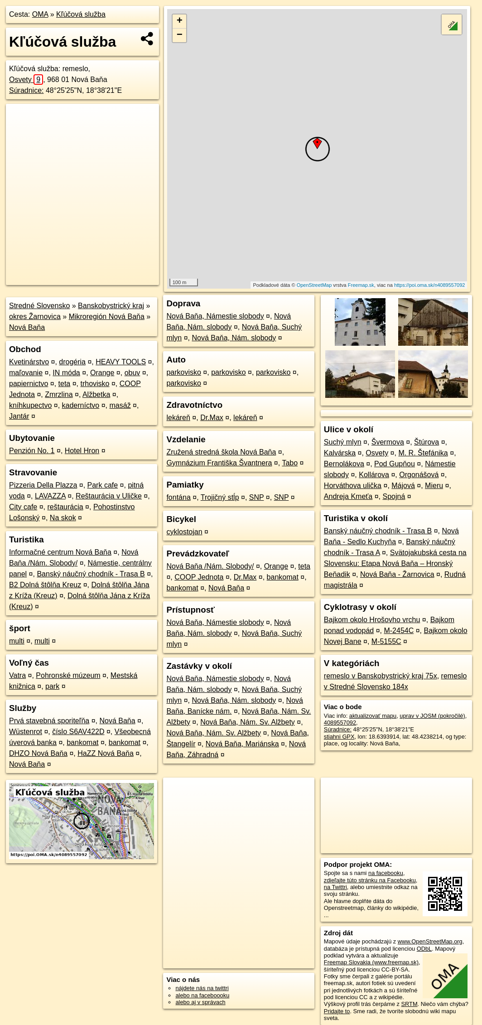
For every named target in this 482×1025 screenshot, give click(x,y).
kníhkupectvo (30, 405)
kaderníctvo (81, 405)
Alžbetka (96, 394)
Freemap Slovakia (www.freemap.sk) (371, 962)
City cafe (23, 507)
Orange (102, 373)
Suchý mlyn (343, 442)
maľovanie (26, 373)
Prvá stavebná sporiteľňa (49, 721)
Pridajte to (337, 1011)
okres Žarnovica (35, 316)
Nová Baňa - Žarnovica (397, 574)
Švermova (387, 442)
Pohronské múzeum (68, 675)
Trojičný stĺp (220, 497)
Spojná (393, 496)
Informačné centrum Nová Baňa (60, 552)
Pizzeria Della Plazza (43, 485)
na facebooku (385, 873)
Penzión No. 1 (32, 450)
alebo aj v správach (200, 1002)
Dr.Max (211, 417)
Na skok (63, 518)
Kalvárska (340, 453)
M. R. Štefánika (423, 453)
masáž (120, 405)
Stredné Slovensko (39, 305)
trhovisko (94, 383)
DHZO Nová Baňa (38, 753)
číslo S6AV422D (78, 731)
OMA (40, 14)
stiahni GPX (339, 736)
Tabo (290, 463)
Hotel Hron (82, 450)
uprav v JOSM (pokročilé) (432, 715)
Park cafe (102, 485)
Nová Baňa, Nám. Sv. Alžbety (247, 722)
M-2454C (399, 630)
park (52, 686)
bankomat (82, 742)
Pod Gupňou (394, 464)
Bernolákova (344, 464)
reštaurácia (65, 507)
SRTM (409, 1004)
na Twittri (335, 887)
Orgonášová (419, 475)
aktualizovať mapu (372, 715)
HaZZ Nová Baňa (105, 753)
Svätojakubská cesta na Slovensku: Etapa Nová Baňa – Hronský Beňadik (395, 563)
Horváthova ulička (352, 485)
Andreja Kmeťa (348, 496)
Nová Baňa (27, 327)
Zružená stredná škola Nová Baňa (221, 452)
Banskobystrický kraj (111, 305)
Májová (403, 485)
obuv (132, 373)
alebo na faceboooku (202, 995)
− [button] (180, 35)
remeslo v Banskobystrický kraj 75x (380, 676)
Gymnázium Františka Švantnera (219, 463)
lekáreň (178, 417)
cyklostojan (184, 532)
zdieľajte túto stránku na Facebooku (370, 880)
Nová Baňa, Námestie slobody (215, 316)
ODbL (424, 948)
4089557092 (340, 722)
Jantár (19, 416)
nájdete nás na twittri (201, 988)
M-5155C (386, 641)
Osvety (26, 79)
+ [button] (180, 21)
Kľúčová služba (81, 14)
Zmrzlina (58, 394)
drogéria (72, 362)
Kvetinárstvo (29, 362)
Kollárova (374, 475)
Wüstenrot (25, 731)
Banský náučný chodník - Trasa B (91, 574)
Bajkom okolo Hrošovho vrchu (372, 620)
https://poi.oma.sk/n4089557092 (429, 285)
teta (64, 383)
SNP (256, 497)
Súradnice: (26, 90)
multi (16, 641)
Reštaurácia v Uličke (109, 496)
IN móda (66, 373)
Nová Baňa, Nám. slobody (234, 338)
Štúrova (426, 442)
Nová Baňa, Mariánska (242, 744)
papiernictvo (28, 383)
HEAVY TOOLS (121, 362)
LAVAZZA (50, 496)
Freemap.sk (361, 285)
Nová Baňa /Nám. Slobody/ (210, 566)
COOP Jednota (198, 577)
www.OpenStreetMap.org (430, 941)
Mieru (434, 485)
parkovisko (183, 372)
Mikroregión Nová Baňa (107, 316)
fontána (178, 497)
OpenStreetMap (314, 285)
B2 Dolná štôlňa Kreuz (45, 585)
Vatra (17, 675)
